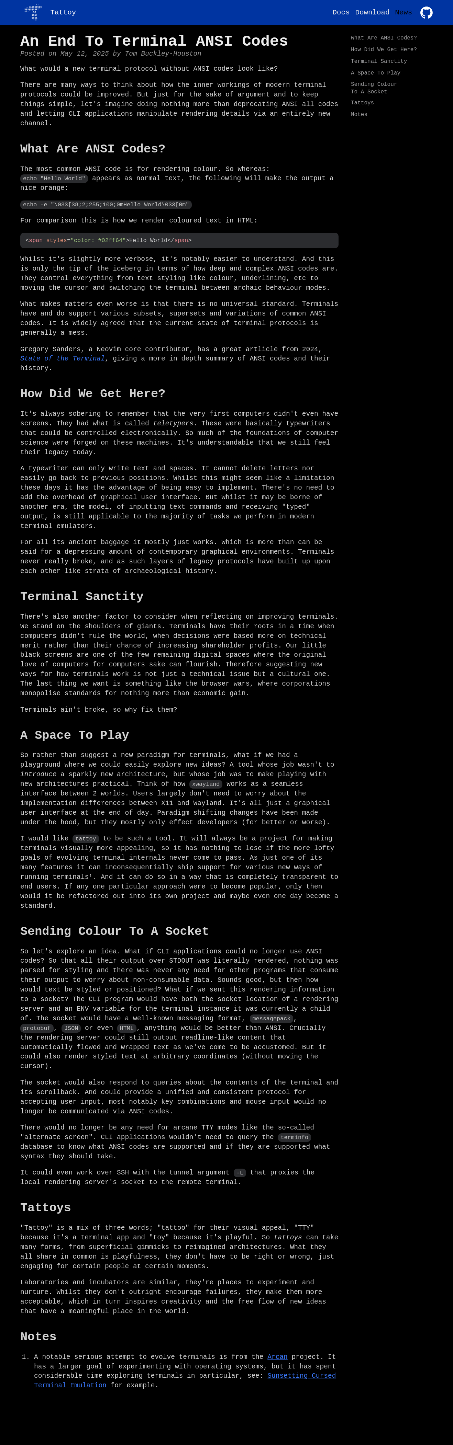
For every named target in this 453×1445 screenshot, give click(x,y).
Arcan (277, 1353)
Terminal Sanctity (379, 61)
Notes (359, 114)
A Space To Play (375, 73)
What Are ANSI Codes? (384, 38)
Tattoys (362, 103)
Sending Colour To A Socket (374, 88)
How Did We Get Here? (384, 50)
